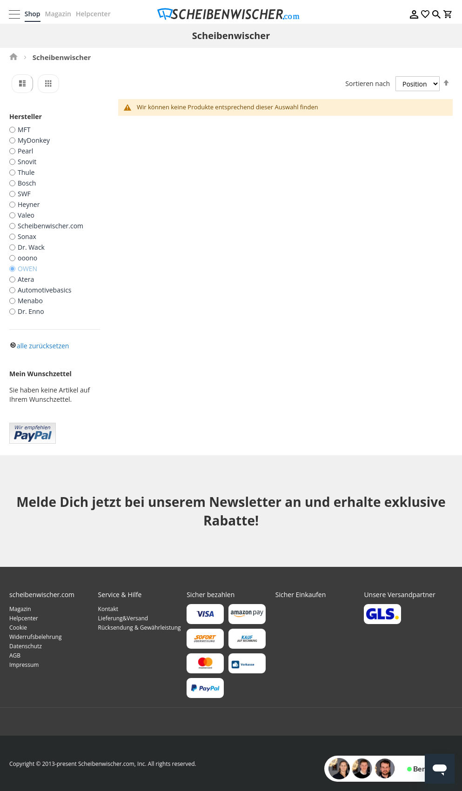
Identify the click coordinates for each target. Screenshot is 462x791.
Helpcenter (93, 13)
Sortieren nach (367, 83)
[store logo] (231, 14)
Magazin (59, 13)
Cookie (18, 627)
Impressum (24, 664)
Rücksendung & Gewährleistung (139, 627)
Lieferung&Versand (123, 618)
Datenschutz (25, 646)
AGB (14, 655)
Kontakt (108, 608)
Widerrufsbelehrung (35, 636)
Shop (33, 13)
